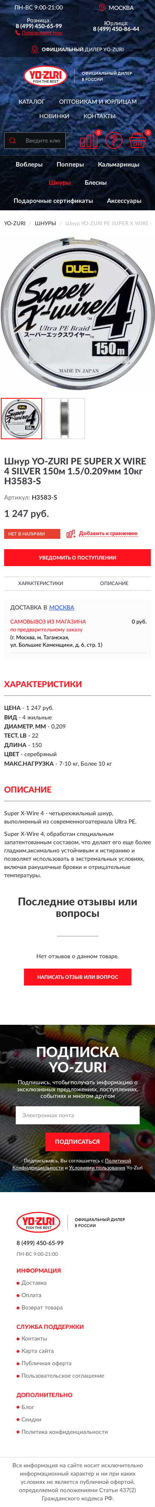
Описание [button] (114, 583)
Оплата (31, 1295)
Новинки (54, 116)
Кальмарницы (118, 165)
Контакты (99, 116)
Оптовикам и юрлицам (98, 102)
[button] (38, 32)
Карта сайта (37, 1352)
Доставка (34, 1283)
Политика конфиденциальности (64, 1432)
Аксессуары (124, 201)
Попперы (70, 165)
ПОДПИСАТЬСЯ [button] (77, 1142)
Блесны (96, 183)
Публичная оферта (46, 1364)
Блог (27, 1407)
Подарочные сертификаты (53, 201)
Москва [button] (61, 608)
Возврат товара (42, 1308)
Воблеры (29, 165)
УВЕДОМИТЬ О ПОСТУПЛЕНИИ (77, 557)
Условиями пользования (97, 1167)
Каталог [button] (32, 102)
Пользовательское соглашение (62, 1376)
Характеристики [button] (40, 583)
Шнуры (60, 183)
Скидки (31, 1420)
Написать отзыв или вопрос (77, 977)
